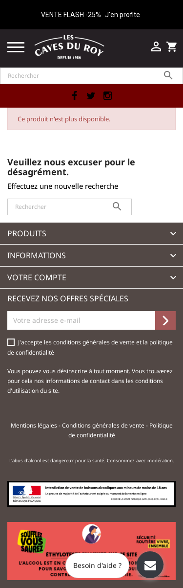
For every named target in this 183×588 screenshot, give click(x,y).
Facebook (74, 96)
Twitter (91, 96)
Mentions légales (35, 425)
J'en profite (122, 15)
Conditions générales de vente (104, 425)
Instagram (108, 96)
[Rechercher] (91, 76)
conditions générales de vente (94, 342)
